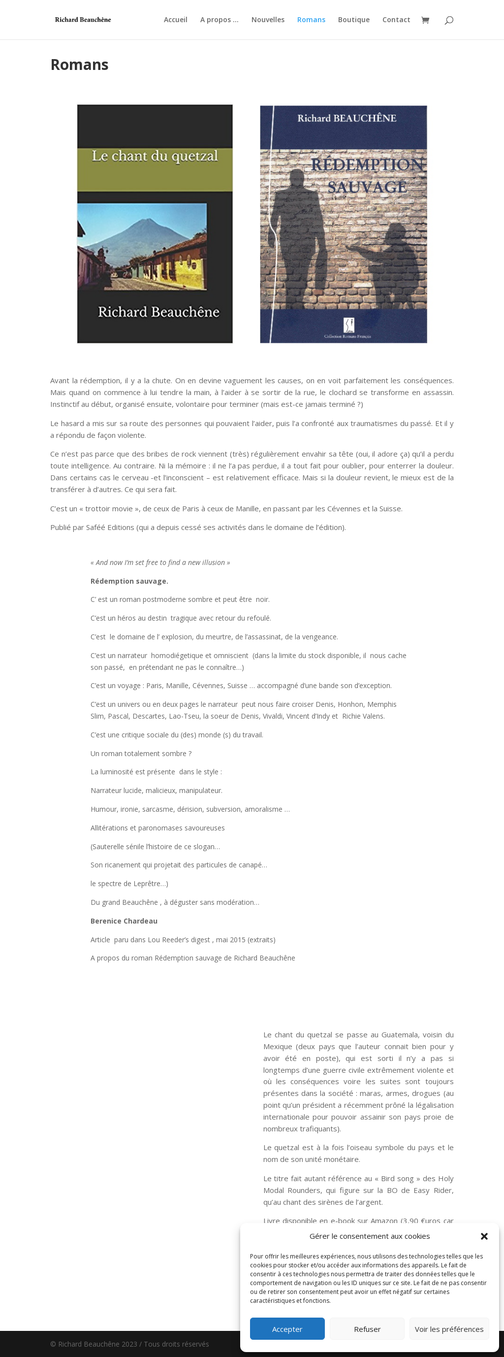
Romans (311, 20)
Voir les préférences (449, 1329)
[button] (484, 1236)
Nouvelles (268, 20)
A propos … (219, 20)
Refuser (367, 1329)
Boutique (354, 20)
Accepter (287, 1329)
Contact (396, 20)
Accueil (176, 20)
